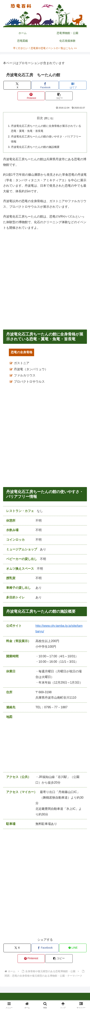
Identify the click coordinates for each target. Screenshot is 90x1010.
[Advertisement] (45, 280)
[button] (58, 96)
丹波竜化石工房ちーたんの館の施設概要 (35, 146)
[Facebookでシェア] (45, 85)
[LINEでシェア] (72, 948)
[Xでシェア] (17, 85)
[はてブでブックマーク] (72, 85)
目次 (40, 118)
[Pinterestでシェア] (31, 96)
